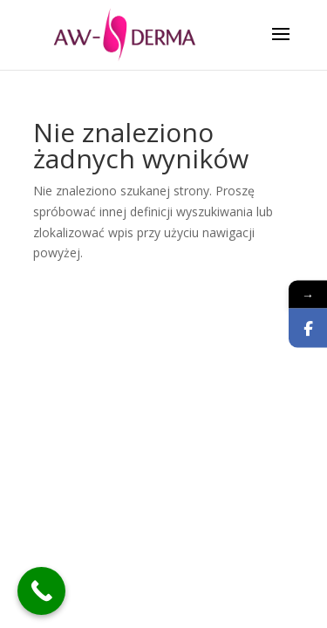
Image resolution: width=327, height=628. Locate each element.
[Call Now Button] (41, 591)
